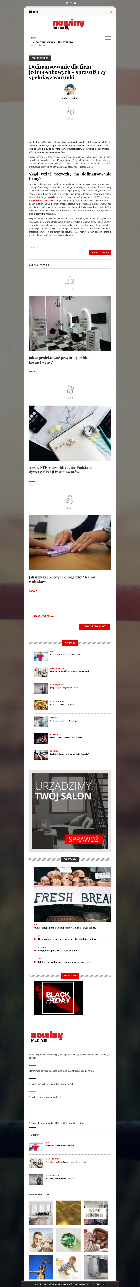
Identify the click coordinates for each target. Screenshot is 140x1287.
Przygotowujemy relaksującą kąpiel (57, 950)
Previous (106, 37)
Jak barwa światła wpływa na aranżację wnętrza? (64, 961)
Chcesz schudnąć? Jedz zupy (62, 704)
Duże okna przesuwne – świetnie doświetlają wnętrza (67, 939)
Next (109, 37)
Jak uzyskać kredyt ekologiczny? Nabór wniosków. (62, 579)
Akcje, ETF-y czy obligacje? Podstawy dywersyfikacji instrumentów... (61, 469)
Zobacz (34, 372)
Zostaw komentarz (94, 627)
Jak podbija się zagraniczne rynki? (64, 688)
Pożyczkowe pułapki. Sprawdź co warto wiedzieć (70, 671)
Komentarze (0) (44, 616)
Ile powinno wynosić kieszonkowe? (53, 42)
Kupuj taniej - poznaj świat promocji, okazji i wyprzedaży (65, 927)
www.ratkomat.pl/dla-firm (41, 200)
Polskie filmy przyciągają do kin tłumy (66, 737)
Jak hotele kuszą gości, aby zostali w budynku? (69, 754)
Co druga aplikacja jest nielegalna (64, 721)
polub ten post (100, 252)
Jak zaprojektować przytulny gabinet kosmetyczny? (60, 359)
